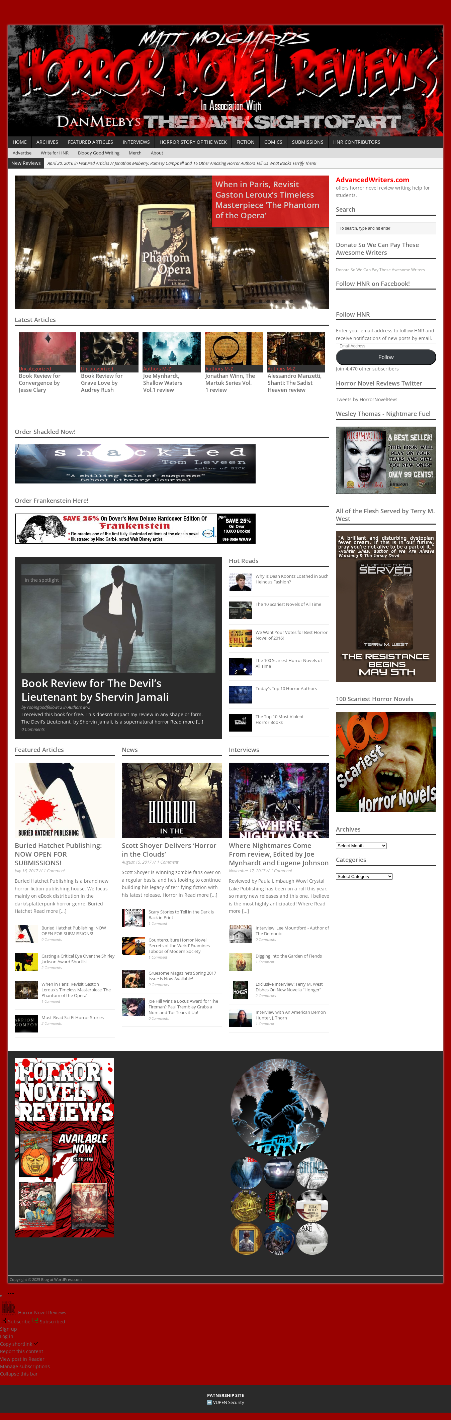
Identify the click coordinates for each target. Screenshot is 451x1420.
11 (129, 301)
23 (222, 301)
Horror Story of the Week (193, 142)
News (130, 750)
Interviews (136, 142)
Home (20, 142)
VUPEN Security (228, 1402)
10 (122, 301)
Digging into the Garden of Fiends (289, 956)
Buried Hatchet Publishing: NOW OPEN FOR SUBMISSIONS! (58, 854)
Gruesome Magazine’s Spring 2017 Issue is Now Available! (182, 976)
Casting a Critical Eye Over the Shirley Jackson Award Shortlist (78, 959)
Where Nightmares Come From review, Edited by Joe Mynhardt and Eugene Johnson (279, 854)
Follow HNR (353, 314)
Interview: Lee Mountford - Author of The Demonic (292, 931)
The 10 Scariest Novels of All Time (288, 604)
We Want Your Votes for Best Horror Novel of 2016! (292, 635)
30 (276, 301)
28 (260, 301)
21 (206, 301)
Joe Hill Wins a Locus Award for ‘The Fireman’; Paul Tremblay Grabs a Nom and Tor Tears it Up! (183, 1006)
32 (291, 301)
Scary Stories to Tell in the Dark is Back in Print (181, 914)
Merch (135, 153)
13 (145, 301)
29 (268, 301)
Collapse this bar (19, 1374)
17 (176, 301)
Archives (47, 142)
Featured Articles (90, 142)
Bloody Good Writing (98, 153)
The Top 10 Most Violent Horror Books (280, 719)
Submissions (308, 142)
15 (160, 301)
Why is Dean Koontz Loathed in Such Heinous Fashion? (292, 579)
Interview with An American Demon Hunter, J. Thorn (291, 1015)
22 (214, 301)
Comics (273, 142)
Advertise (22, 153)
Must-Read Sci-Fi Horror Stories (72, 1017)
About (157, 153)
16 (168, 301)
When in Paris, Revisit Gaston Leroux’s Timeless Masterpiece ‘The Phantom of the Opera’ (76, 989)
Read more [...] (186, 722)
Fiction (246, 142)
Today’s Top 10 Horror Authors (286, 688)
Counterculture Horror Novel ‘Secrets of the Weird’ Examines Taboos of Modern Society (179, 945)
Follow (386, 357)
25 (237, 301)
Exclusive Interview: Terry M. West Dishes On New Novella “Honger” (289, 987)
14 (153, 301)
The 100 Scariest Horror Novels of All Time (289, 663)
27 (253, 301)
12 (137, 301)
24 (230, 301)
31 (283, 301)
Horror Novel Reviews (33, 1312)
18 (183, 301)
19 (191, 301)
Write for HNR (55, 153)
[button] (279, 1107)
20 (199, 301)
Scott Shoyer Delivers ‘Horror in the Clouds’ (169, 850)
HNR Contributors (356, 142)
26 (245, 301)
